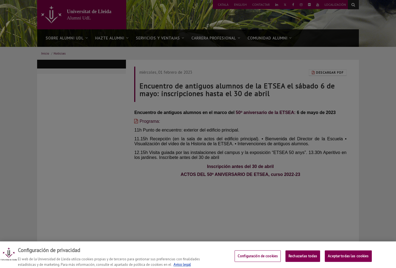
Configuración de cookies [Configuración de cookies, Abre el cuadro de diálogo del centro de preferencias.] (258, 258)
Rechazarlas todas (302, 258)
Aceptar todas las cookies (348, 258)
